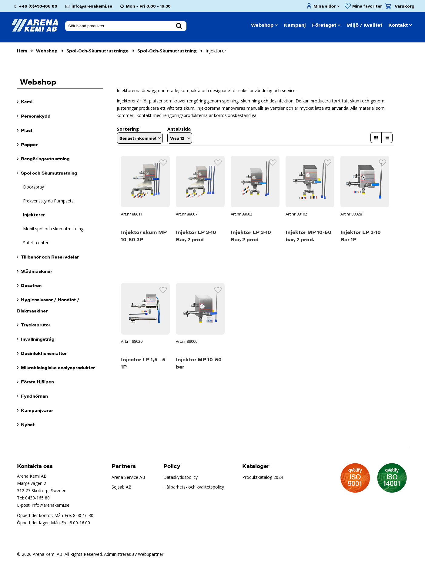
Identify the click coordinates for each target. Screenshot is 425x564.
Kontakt (398, 25)
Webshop (262, 25)
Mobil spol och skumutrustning (53, 229)
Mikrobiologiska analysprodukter (58, 367)
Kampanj (295, 25)
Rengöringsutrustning (45, 158)
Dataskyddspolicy (180, 477)
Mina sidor (324, 6)
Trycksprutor (35, 325)
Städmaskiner (36, 271)
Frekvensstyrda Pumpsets (48, 201)
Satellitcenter (36, 242)
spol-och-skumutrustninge (97, 51)
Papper (29, 144)
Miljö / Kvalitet (364, 25)
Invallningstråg (38, 339)
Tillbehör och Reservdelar (50, 257)
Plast (26, 130)
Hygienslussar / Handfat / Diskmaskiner (48, 305)
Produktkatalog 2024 (262, 477)
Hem (22, 51)
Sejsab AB (122, 487)
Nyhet (28, 424)
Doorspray (33, 187)
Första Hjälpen (37, 382)
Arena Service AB (128, 477)
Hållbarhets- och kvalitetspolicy (193, 487)
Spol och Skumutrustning (49, 173)
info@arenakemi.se (92, 6)
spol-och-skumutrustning (167, 51)
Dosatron (31, 285)
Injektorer (34, 215)
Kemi (26, 101)
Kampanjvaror (37, 410)
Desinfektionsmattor (44, 353)
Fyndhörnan (34, 396)
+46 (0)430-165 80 (37, 6)
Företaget (324, 25)
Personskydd (36, 116)
